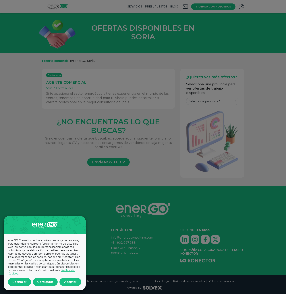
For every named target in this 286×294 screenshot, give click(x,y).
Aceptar (70, 282)
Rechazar (19, 282)
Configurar (45, 282)
